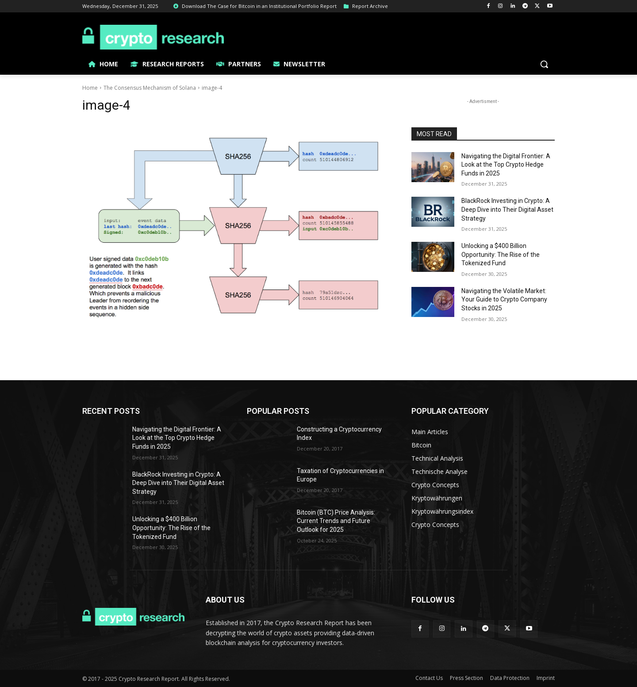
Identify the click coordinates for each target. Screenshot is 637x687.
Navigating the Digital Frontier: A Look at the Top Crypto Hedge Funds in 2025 (505, 165)
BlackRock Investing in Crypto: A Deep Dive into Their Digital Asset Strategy (507, 209)
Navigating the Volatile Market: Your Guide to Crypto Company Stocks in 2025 (504, 299)
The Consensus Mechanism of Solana (150, 88)
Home (90, 88)
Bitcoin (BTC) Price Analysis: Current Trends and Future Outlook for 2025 (336, 521)
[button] (544, 64)
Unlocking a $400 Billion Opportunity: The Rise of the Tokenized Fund (500, 254)
